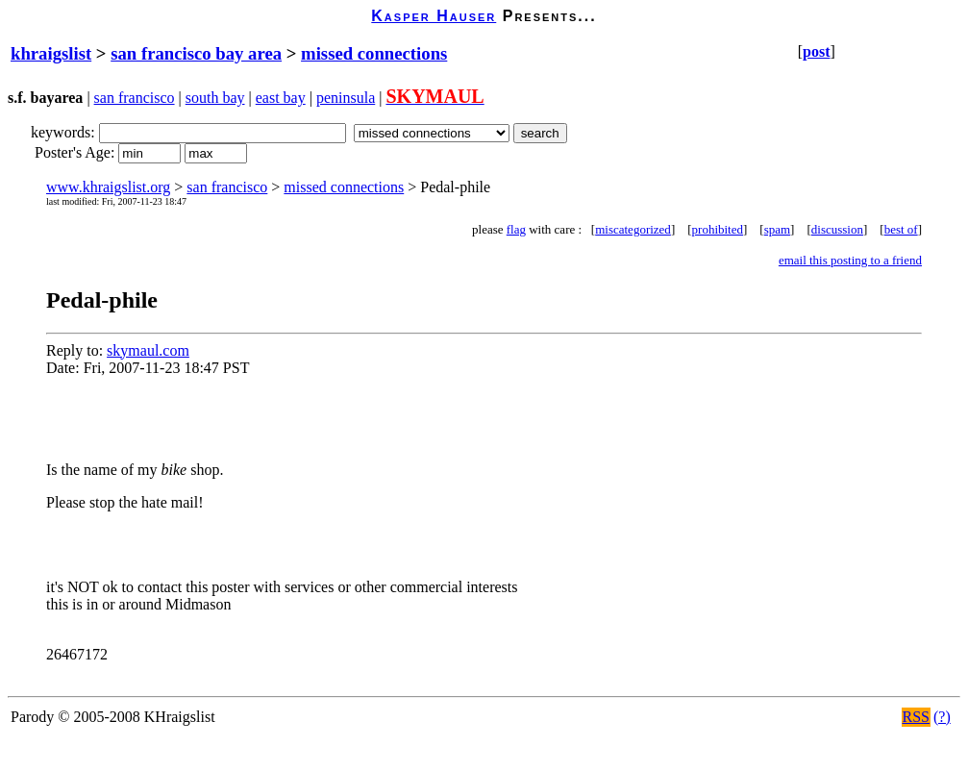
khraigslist (51, 53)
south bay (215, 97)
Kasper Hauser (433, 16)
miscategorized (633, 229)
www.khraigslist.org (108, 187)
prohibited (717, 229)
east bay (281, 97)
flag (516, 229)
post (816, 51)
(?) (942, 717)
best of (901, 229)
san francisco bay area (196, 53)
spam (777, 229)
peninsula (345, 97)
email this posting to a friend (850, 260)
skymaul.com (148, 350)
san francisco (134, 97)
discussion (837, 229)
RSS (916, 717)
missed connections (374, 53)
